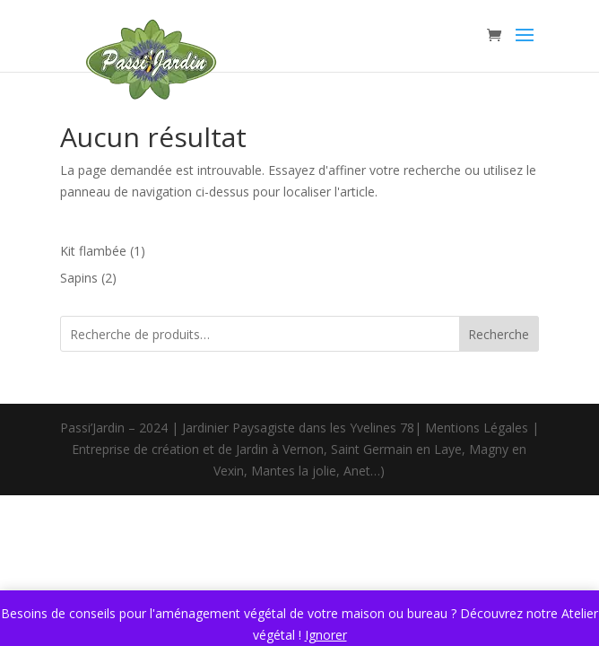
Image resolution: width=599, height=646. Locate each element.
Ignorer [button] (326, 634)
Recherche (498, 334)
